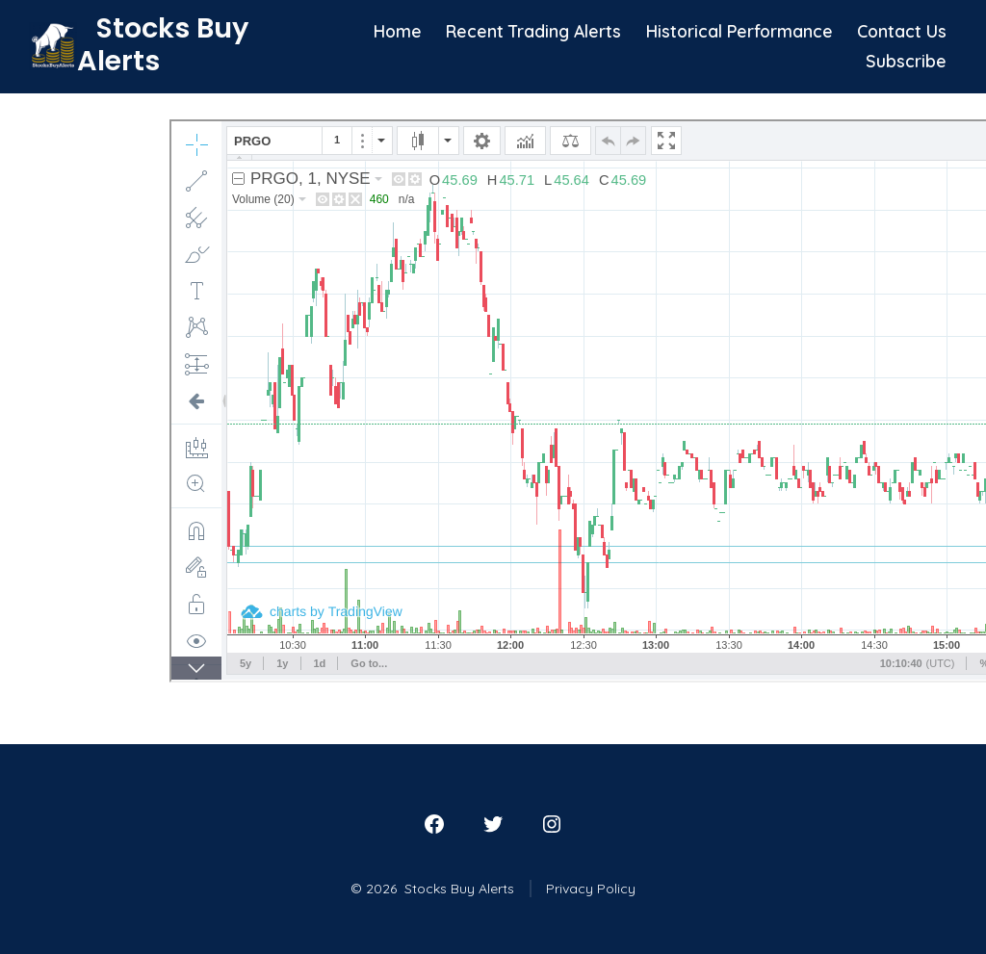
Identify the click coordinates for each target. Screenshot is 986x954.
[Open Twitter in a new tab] (493, 824)
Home (398, 30)
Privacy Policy (591, 888)
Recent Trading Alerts (533, 30)
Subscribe (906, 60)
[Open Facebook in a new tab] (434, 824)
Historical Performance (739, 30)
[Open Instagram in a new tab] (552, 824)
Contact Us (902, 30)
